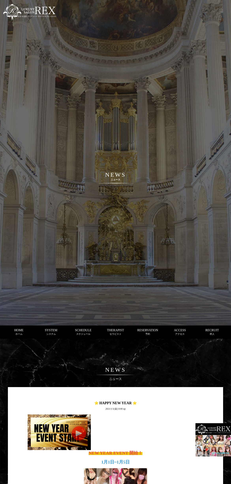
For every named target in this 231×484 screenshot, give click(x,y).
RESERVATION (147, 331)
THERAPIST (115, 331)
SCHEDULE (83, 331)
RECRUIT (212, 331)
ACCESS (180, 331)
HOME (18, 331)
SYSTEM (51, 331)
